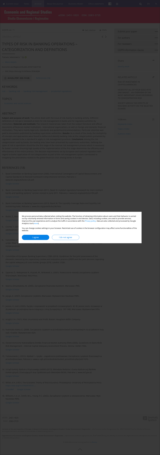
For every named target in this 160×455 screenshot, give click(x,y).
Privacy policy (90, 221)
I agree (35, 237)
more (36, 223)
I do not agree (65, 237)
